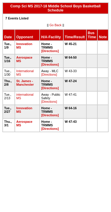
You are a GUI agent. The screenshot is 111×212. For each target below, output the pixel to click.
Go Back (55, 25)
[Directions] (50, 51)
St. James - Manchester (25, 82)
